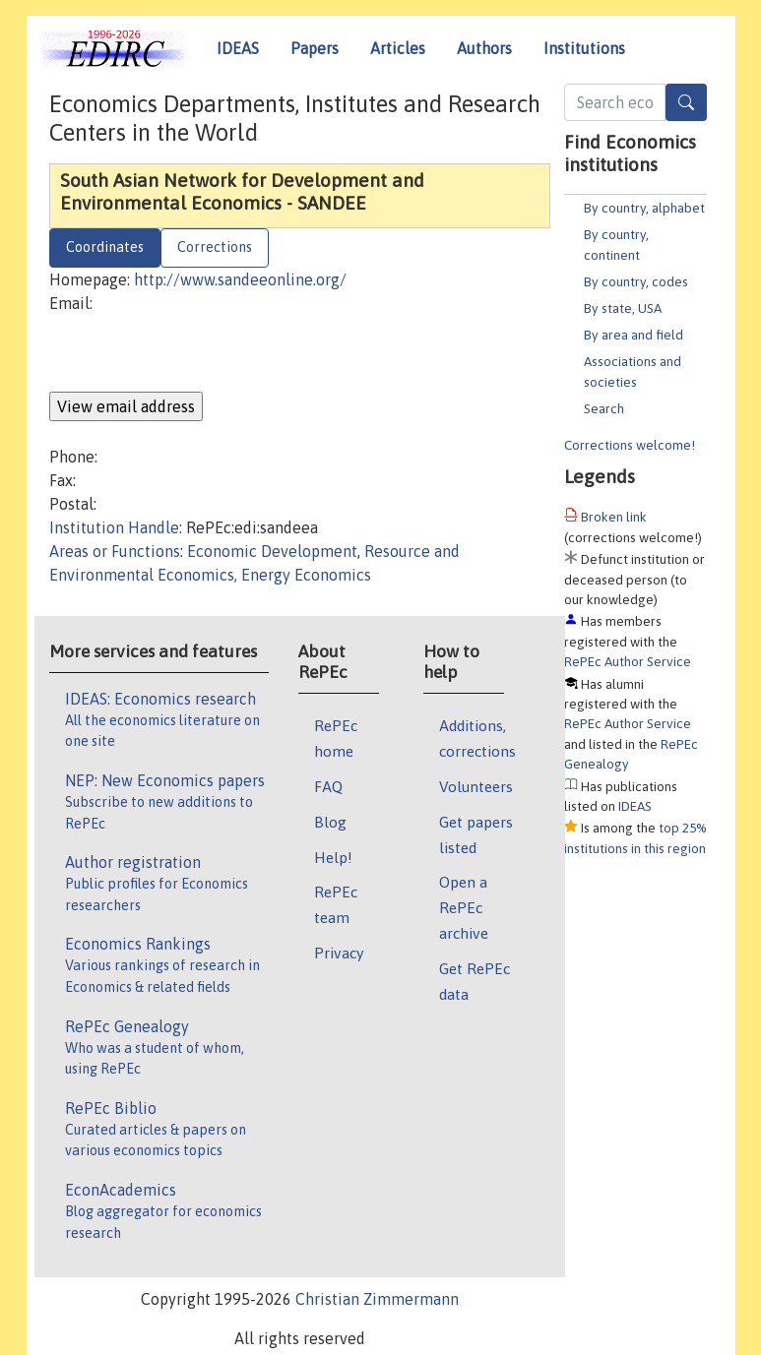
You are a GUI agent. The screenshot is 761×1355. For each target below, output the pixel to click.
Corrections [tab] (214, 247)
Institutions (584, 48)
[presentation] (199, 353)
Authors (484, 48)
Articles (397, 48)
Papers (314, 48)
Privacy (338, 952)
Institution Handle (114, 527)
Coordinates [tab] (105, 247)
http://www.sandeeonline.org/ (240, 279)
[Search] (686, 102)
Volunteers (476, 786)
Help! (333, 857)
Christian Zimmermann (377, 1299)
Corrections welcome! (629, 445)
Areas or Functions (114, 551)
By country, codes (636, 281)
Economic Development (272, 551)
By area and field (633, 334)
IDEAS (238, 48)
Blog (330, 822)
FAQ (328, 786)
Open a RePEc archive (463, 907)
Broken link (614, 516)
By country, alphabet (644, 208)
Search (604, 408)
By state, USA (623, 308)
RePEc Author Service (627, 661)
